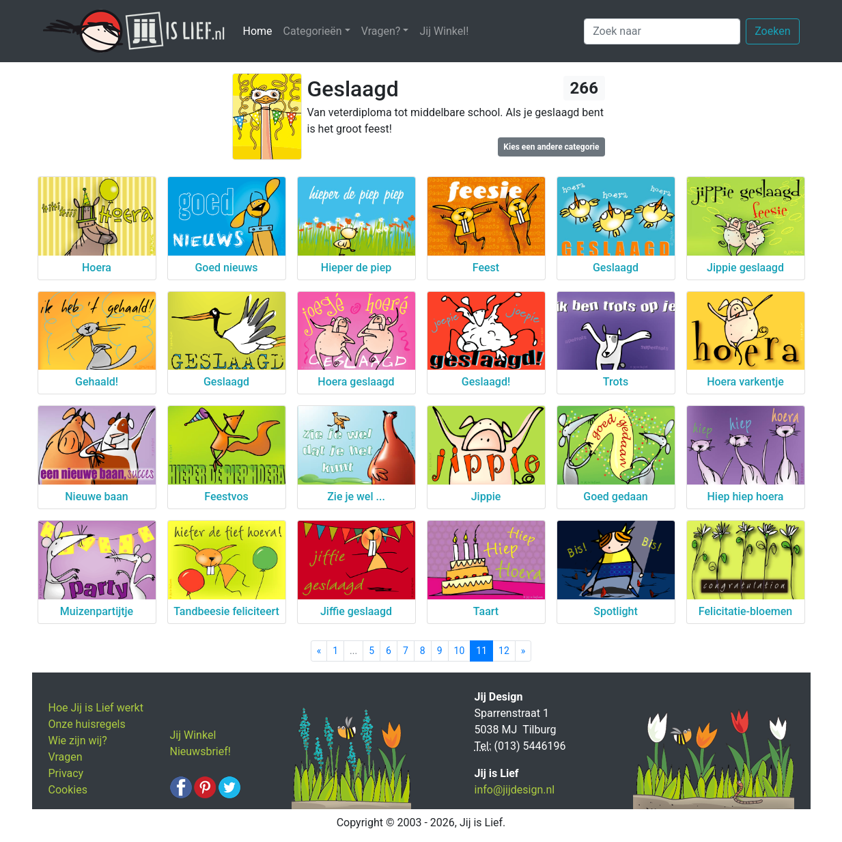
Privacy (66, 773)
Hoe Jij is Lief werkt (95, 707)
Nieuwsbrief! (200, 751)
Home (260, 30)
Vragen (65, 756)
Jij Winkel (193, 735)
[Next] (523, 651)
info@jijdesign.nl (515, 789)
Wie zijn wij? (77, 740)
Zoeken (772, 31)
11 (481, 650)
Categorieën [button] (312, 31)
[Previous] (319, 651)
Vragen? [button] (381, 31)
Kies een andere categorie (551, 147)
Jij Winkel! (443, 31)
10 (459, 650)
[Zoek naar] (662, 31)
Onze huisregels (87, 724)
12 (504, 650)
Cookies (67, 789)
